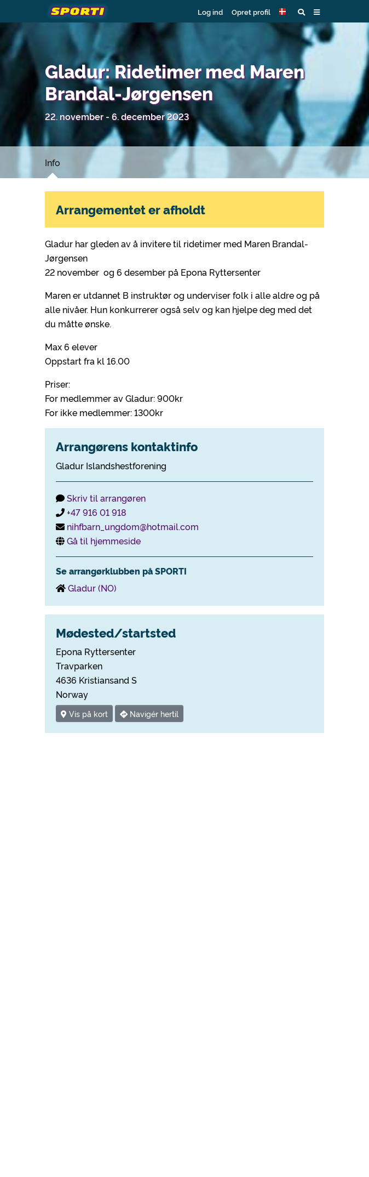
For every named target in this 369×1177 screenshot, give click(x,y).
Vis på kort (84, 713)
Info (52, 162)
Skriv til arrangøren (106, 498)
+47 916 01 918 (96, 512)
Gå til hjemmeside (104, 541)
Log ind (210, 11)
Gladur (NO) (92, 588)
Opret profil (251, 11)
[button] (284, 11)
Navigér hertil (149, 713)
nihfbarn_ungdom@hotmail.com (133, 526)
